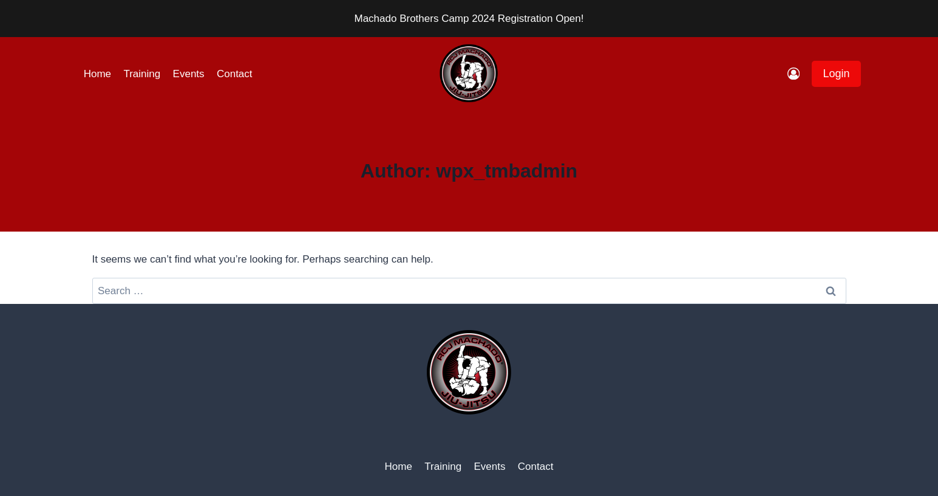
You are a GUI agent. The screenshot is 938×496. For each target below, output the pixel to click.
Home (97, 74)
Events (189, 74)
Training (141, 74)
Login (836, 73)
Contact (235, 74)
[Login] (793, 73)
